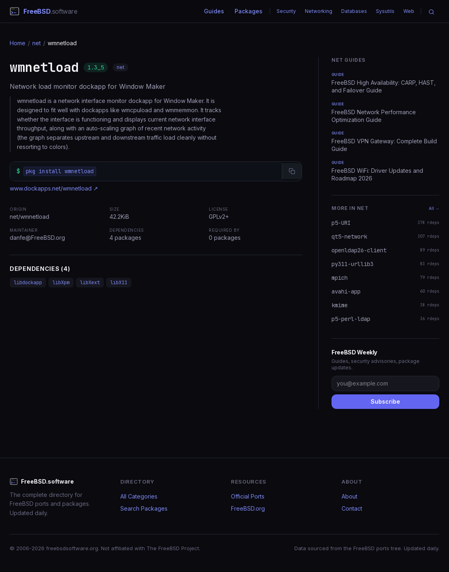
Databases (354, 11)
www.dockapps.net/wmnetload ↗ (54, 188)
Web (408, 11)
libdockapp (28, 282)
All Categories (138, 496)
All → (434, 208)
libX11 (118, 282)
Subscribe (385, 401)
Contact (352, 508)
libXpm (60, 282)
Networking (318, 11)
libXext (90, 282)
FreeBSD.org (248, 508)
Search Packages (144, 508)
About (349, 496)
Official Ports (247, 496)
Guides (214, 11)
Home (17, 43)
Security (286, 11)
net (36, 43)
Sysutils (385, 11)
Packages (248, 11)
